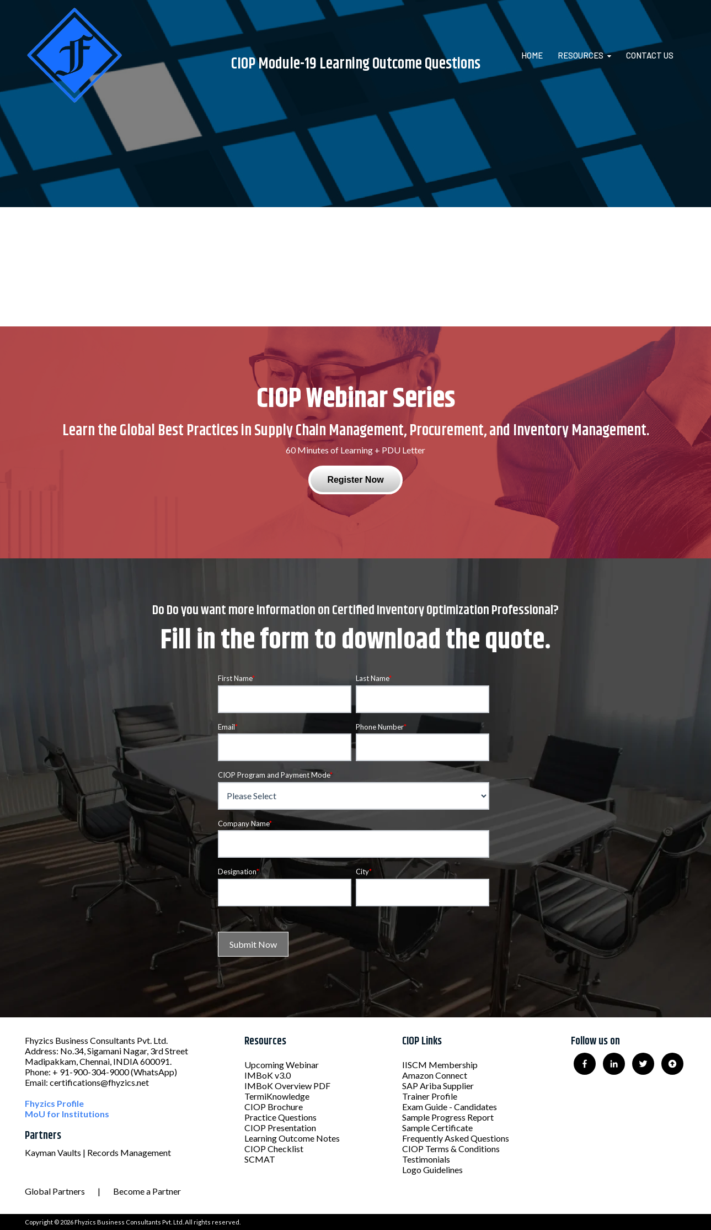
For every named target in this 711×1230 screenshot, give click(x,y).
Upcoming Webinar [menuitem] (281, 1064)
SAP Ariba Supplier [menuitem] (438, 1085)
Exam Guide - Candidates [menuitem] (449, 1106)
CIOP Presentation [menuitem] (280, 1127)
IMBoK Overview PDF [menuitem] (287, 1085)
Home (532, 55)
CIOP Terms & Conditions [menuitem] (451, 1148)
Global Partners (55, 1191)
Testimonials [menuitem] (426, 1159)
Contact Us (649, 55)
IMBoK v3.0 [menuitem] (267, 1075)
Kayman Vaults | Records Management (98, 1152)
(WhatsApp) (154, 1072)
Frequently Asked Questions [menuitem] (455, 1138)
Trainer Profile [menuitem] (429, 1096)
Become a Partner (147, 1191)
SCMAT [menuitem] (259, 1159)
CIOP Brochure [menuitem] (273, 1106)
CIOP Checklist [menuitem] (273, 1148)
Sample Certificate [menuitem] (437, 1127)
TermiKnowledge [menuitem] (276, 1096)
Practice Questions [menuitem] (280, 1117)
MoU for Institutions (67, 1113)
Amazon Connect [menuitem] (434, 1075)
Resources (580, 55)
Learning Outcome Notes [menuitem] (292, 1138)
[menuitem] (538, 55)
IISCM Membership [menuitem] (440, 1064)
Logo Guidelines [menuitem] (432, 1169)
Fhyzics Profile (54, 1103)
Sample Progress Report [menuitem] (448, 1117)
